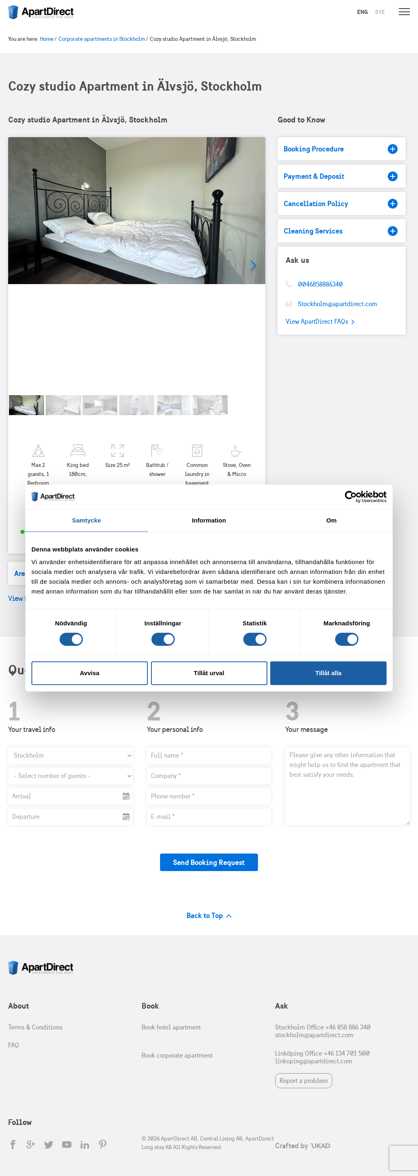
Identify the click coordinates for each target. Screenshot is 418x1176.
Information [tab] (209, 520)
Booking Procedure (341, 149)
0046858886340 (320, 284)
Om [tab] (331, 520)
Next (253, 266)
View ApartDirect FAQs (320, 322)
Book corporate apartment (177, 1055)
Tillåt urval (209, 672)
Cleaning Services (341, 231)
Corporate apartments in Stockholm (101, 39)
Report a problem (304, 1081)
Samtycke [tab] (86, 520)
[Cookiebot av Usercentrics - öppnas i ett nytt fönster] (351, 497)
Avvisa (90, 672)
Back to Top (209, 915)
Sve (380, 12)
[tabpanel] (136, 265)
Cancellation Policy (341, 204)
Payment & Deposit (341, 176)
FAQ (13, 1045)
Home (46, 39)
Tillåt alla (329, 672)
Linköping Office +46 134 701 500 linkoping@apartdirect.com (322, 1057)
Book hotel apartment (171, 1027)
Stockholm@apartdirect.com (337, 304)
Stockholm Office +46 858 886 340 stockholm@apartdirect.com (323, 1031)
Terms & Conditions (35, 1027)
